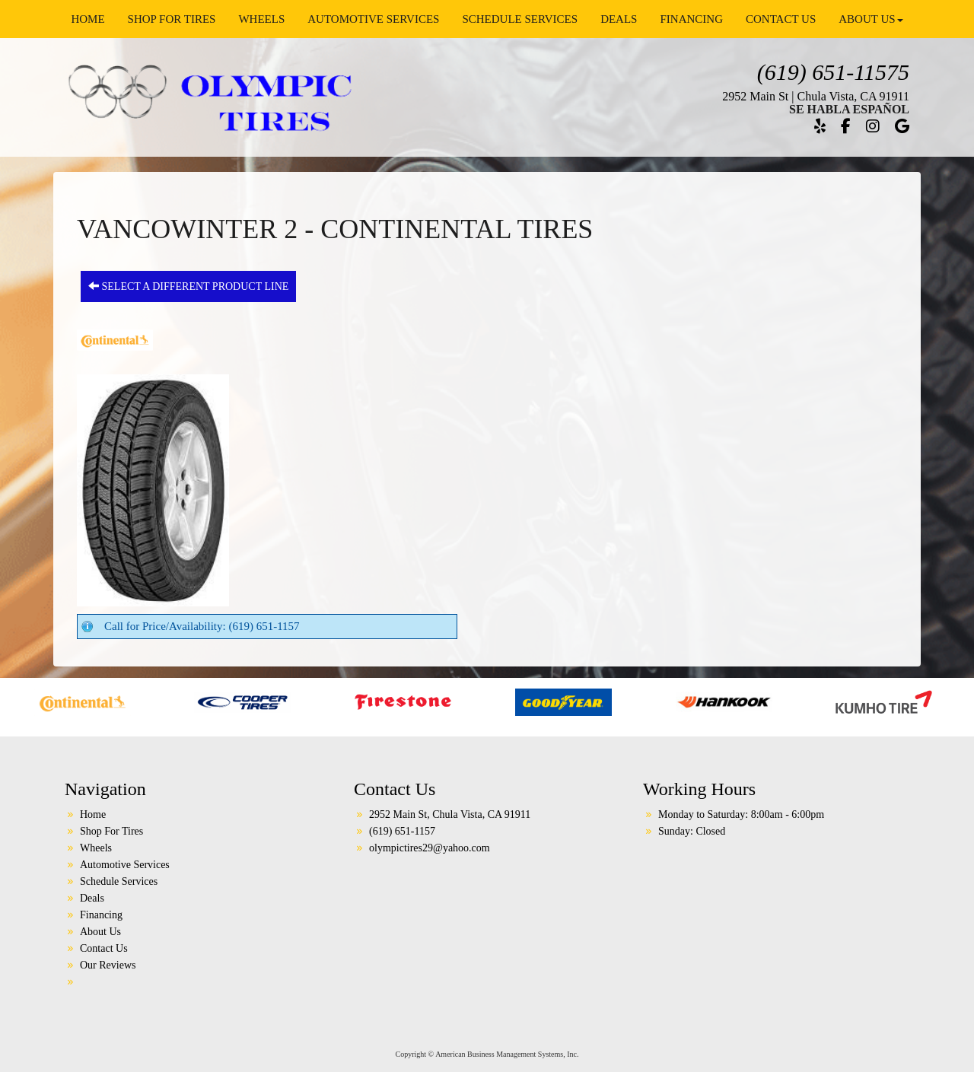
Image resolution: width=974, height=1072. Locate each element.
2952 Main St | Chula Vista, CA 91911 (815, 96)
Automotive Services (373, 19)
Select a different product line (188, 286)
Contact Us (781, 19)
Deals (618, 19)
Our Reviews (108, 965)
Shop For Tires (172, 19)
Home (87, 19)
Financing (691, 19)
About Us (870, 19)
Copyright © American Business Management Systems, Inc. (487, 1054)
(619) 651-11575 (833, 71)
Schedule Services (520, 19)
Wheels (261, 19)
